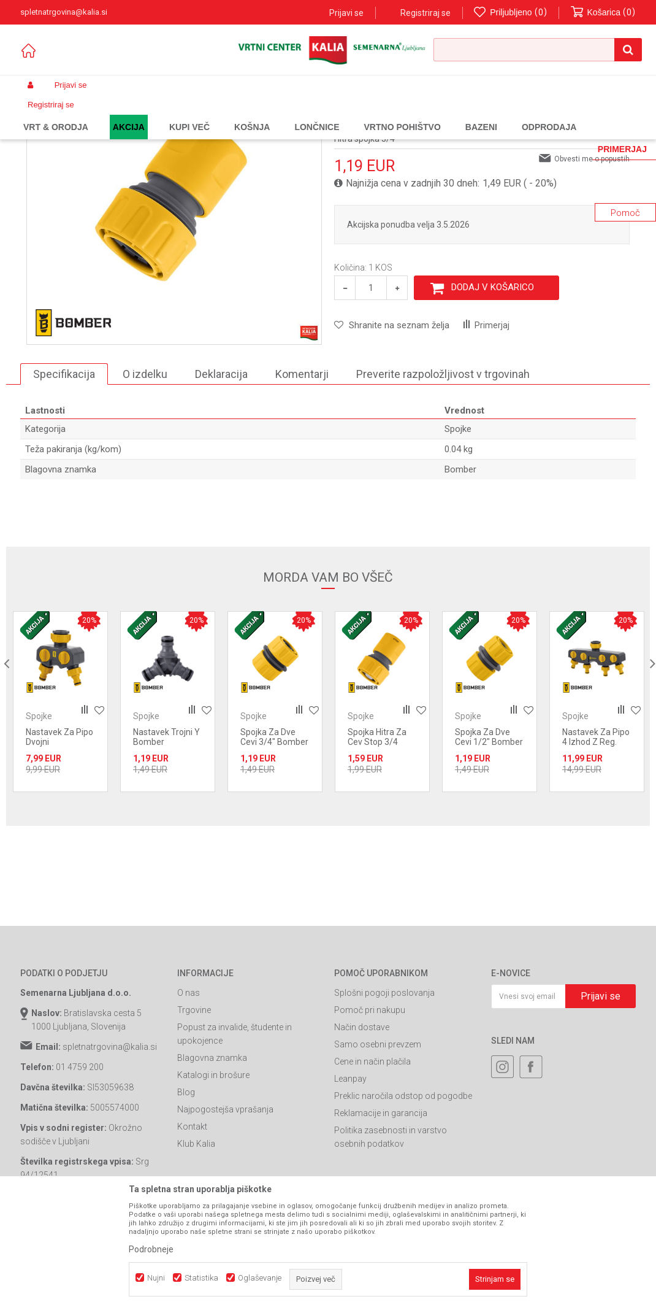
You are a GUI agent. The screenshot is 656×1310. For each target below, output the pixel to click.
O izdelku (145, 474)
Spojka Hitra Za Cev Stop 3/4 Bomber (377, 842)
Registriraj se (425, 13)
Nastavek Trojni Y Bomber (166, 837)
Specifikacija (64, 474)
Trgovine (194, 1110)
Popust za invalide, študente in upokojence (234, 1134)
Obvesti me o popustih (592, 259)
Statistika (201, 1277)
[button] (537, 49)
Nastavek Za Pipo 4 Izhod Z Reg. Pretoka (596, 842)
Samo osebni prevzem (377, 1144)
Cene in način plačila (372, 1161)
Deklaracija (221, 474)
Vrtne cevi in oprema (251, 114)
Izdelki (111, 114)
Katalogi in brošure (213, 1175)
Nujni (156, 1277)
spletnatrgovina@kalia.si (110, 1147)
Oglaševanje (259, 1277)
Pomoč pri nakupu (369, 1110)
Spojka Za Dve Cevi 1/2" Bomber (489, 837)
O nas (188, 1093)
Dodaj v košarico (492, 387)
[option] (60, 801)
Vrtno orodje (186, 114)
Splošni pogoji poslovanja (384, 1093)
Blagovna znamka (212, 1158)
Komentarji (302, 474)
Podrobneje (151, 1249)
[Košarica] (603, 12)
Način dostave (361, 1127)
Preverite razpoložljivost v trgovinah (443, 474)
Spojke (306, 114)
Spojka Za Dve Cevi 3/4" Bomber (274, 837)
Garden (143, 114)
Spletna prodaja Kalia (55, 114)
